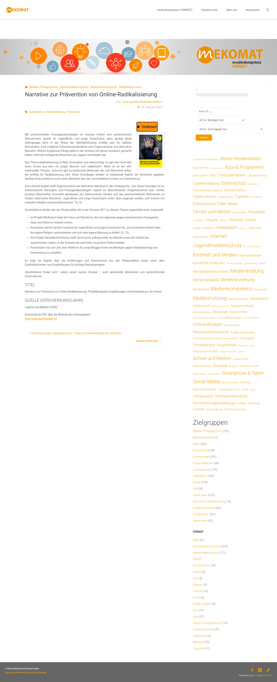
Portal (196, 597)
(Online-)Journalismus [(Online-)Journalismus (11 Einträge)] (205, 159)
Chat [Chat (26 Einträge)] (212, 175)
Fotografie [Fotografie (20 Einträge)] (211, 220)
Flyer (196, 578)
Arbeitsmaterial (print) (103, 87)
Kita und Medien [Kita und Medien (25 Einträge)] (250, 255)
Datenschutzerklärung (36, 672)
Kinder (196, 482)
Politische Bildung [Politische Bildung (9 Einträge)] (202, 338)
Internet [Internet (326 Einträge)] (218, 236)
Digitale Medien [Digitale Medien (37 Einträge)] (204, 196)
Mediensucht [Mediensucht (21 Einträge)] (201, 306)
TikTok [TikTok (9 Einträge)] (244, 389)
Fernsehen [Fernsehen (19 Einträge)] (240, 212)
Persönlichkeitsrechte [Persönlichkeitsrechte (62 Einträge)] (211, 332)
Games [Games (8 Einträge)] (224, 220)
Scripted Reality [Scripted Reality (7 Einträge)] (241, 359)
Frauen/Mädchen (203, 463)
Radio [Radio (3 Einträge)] (252, 346)
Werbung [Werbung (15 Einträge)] (253, 403)
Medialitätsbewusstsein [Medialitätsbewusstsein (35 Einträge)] (211, 271)
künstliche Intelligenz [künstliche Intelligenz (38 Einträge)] (209, 263)
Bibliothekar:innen (203, 437)
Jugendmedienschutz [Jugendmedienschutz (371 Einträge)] (217, 245)
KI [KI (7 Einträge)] (245, 246)
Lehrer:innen (200, 495)
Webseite (198, 642)
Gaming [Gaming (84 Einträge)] (236, 219)
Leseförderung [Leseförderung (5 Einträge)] (250, 263)
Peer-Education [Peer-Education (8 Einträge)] (232, 325)
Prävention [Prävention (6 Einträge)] (243, 345)
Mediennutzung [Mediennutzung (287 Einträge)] (210, 298)
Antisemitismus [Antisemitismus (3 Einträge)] (217, 168)
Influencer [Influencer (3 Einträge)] (243, 228)
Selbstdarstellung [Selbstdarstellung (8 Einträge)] (202, 366)
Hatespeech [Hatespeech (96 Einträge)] (226, 227)
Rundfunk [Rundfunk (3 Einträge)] (242, 352)
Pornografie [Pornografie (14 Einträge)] (247, 338)
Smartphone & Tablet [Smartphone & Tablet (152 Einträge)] (243, 373)
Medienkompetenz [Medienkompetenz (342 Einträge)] (231, 289)
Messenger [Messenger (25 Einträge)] (220, 312)
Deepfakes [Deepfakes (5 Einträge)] (253, 184)
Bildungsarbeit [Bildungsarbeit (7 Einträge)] (200, 175)
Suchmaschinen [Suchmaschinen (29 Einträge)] (204, 389)
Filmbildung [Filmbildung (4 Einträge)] (198, 220)
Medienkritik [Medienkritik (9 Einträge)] (260, 289)
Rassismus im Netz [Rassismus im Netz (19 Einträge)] (206, 351)
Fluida (256, 675)
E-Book (197, 571)
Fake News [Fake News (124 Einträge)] (227, 203)
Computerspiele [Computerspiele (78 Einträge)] (231, 175)
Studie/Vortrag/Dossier (206, 623)
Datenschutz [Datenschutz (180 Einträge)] (234, 183)
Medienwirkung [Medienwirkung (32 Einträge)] (242, 306)
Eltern (196, 444)
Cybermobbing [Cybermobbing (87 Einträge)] (206, 183)
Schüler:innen (201, 514)
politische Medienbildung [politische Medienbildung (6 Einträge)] (226, 338)
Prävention (73, 111)
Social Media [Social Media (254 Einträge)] (206, 381)
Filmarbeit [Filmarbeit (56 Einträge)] (256, 212)
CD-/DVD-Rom (201, 565)
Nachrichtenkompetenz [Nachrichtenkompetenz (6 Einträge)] (204, 317)
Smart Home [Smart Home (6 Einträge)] (214, 374)
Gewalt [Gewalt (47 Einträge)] (250, 220)
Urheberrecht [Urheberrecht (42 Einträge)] (203, 396)
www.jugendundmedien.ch (41, 318)
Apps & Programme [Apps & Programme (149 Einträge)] (244, 167)
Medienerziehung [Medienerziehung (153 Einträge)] (237, 279)
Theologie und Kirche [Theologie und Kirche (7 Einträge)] (228, 389)
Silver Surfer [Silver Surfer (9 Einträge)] (199, 373)
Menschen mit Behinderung (209, 501)
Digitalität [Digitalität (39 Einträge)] (242, 196)
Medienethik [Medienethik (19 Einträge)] (201, 289)
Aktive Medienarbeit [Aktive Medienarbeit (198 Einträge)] (240, 158)
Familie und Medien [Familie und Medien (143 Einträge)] (212, 211)
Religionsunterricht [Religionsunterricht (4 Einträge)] (228, 352)
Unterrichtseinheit (203, 629)
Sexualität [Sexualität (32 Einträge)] (220, 366)
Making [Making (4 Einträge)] (262, 263)
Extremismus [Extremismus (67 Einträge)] (204, 203)
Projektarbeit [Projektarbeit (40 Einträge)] (226, 345)
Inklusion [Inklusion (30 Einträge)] (255, 228)
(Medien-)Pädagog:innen (43, 87)
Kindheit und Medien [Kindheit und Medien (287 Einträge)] (215, 255)
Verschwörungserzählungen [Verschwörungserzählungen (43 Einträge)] (215, 403)
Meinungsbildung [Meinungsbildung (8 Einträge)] (202, 312)
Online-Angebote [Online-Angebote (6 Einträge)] (252, 317)
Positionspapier (202, 603)
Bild (195, 559)
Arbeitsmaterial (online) (74, 87)
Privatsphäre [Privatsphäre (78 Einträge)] (204, 345)
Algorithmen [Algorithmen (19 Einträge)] (201, 168)
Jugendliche (200, 475)
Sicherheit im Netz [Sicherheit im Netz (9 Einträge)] (249, 366)
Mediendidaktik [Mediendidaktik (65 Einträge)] (206, 280)
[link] (267, 9)
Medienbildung (56, 111)
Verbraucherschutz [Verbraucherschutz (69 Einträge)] (231, 396)
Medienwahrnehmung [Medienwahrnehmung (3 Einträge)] (220, 306)
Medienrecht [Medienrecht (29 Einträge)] (259, 299)
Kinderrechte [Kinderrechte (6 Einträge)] (253, 246)
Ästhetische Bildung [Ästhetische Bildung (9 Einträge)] (235, 409)
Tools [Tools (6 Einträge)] (252, 389)
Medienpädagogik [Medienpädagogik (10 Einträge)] (238, 298)
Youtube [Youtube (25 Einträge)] (199, 409)
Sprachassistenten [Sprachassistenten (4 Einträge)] (230, 382)
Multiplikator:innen (130, 87)
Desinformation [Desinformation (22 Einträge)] (234, 190)
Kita (195, 488)
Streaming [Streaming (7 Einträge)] (245, 382)
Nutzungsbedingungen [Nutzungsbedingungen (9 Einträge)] (229, 317)
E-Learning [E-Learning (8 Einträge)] (256, 196)
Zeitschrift (199, 648)
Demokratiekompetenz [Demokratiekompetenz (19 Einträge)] (208, 190)
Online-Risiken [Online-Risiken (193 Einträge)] (207, 324)
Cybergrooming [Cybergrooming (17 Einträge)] (257, 175)
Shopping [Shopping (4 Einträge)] (233, 366)
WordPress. (267, 675)
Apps (196, 539)
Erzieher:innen (201, 456)
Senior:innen (200, 520)
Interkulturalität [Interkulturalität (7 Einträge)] (200, 237)
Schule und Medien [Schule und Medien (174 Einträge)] (212, 358)
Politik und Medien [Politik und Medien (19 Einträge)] (243, 332)
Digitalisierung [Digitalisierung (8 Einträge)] (225, 196)
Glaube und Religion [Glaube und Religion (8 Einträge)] (203, 228)
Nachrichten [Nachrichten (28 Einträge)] (238, 312)
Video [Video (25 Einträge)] (242, 403)
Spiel (196, 616)
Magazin (198, 584)
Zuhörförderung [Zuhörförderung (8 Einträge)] (214, 409)
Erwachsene (200, 450)
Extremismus (37, 111)
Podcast (198, 591)
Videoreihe (199, 635)
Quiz (195, 610)
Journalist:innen (202, 469)
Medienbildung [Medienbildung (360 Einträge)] (247, 271)
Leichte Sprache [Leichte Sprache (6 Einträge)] (234, 263)
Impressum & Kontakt (15, 672)
